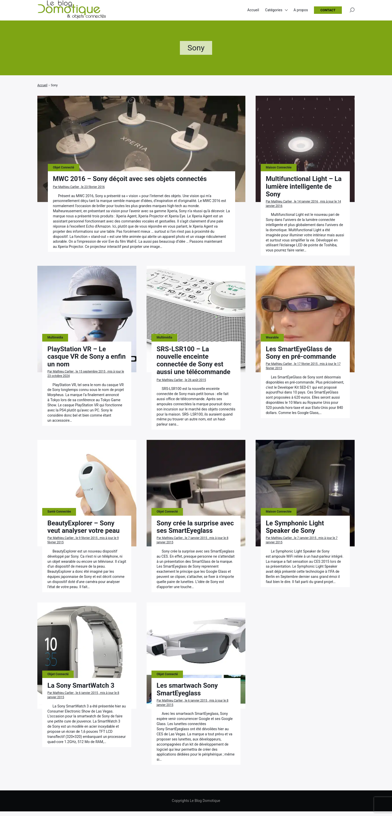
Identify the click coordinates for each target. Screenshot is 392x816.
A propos (300, 10)
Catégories (273, 10)
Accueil (253, 10)
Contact (327, 10)
